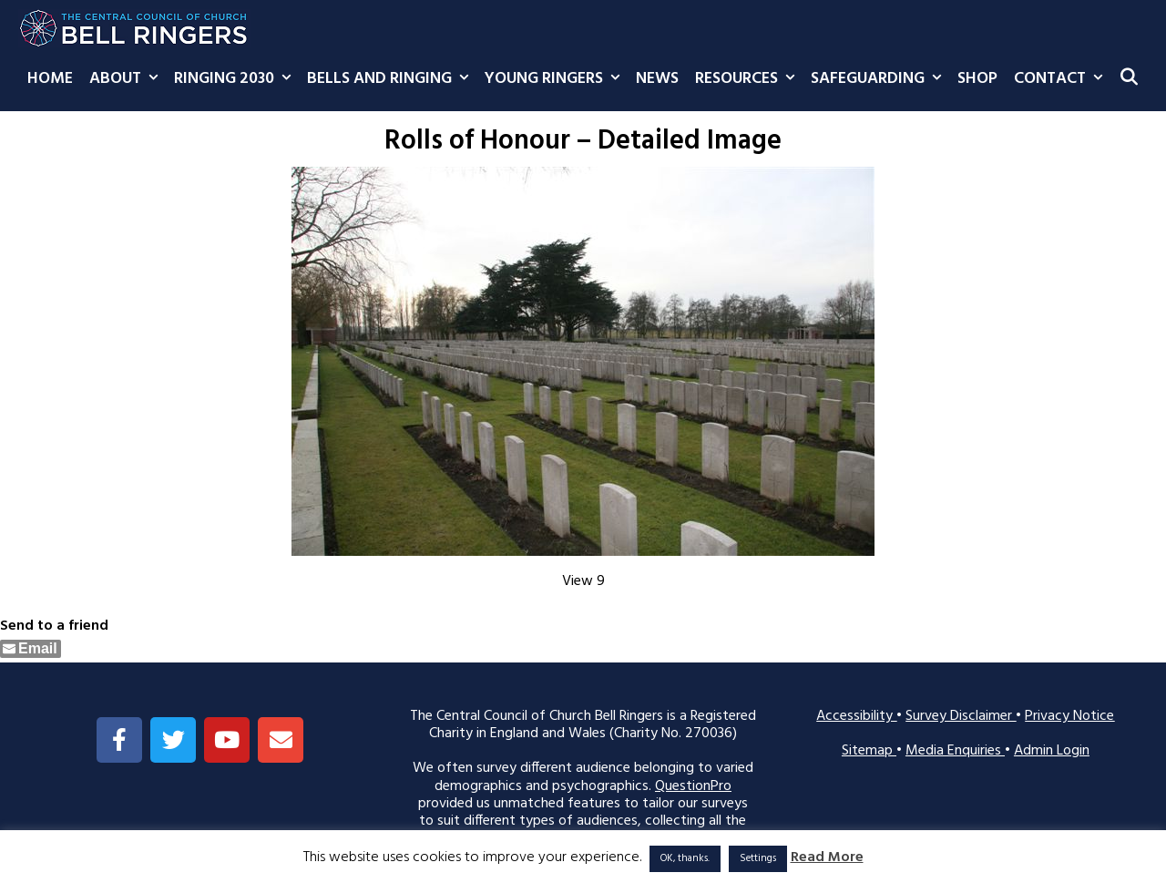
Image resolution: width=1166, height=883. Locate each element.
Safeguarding (880, 79)
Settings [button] (758, 858)
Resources (749, 79)
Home (50, 79)
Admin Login (1051, 751)
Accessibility (856, 716)
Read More (827, 858)
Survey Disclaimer (960, 716)
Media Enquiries (955, 751)
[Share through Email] (30, 649)
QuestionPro (693, 786)
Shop (977, 79)
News (657, 79)
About (127, 79)
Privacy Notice (1069, 716)
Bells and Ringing (391, 79)
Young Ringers (556, 79)
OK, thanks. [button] (685, 858)
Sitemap (869, 751)
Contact (1062, 79)
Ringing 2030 (236, 79)
